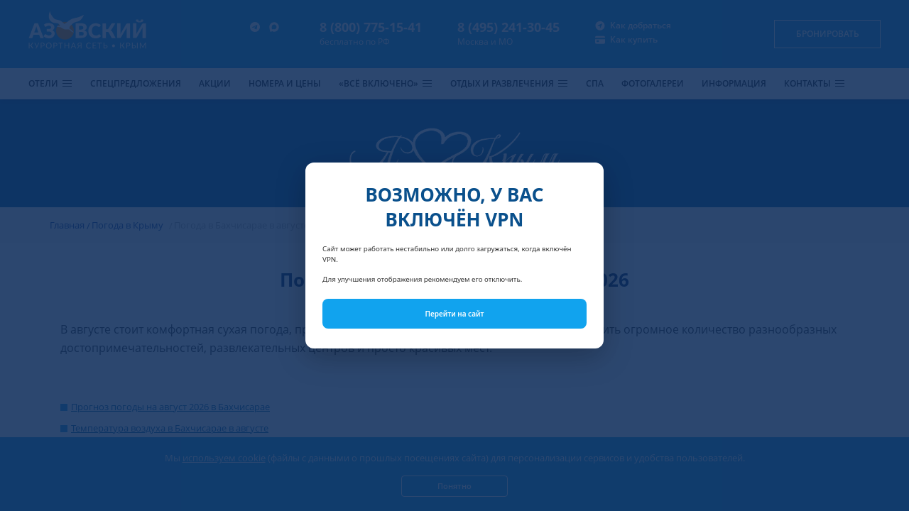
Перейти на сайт (454, 314)
